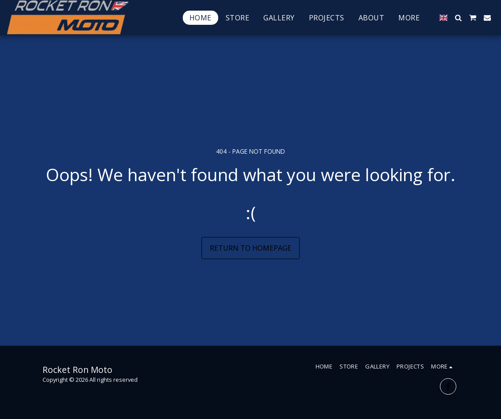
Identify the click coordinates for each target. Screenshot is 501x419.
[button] (458, 17)
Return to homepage (250, 248)
